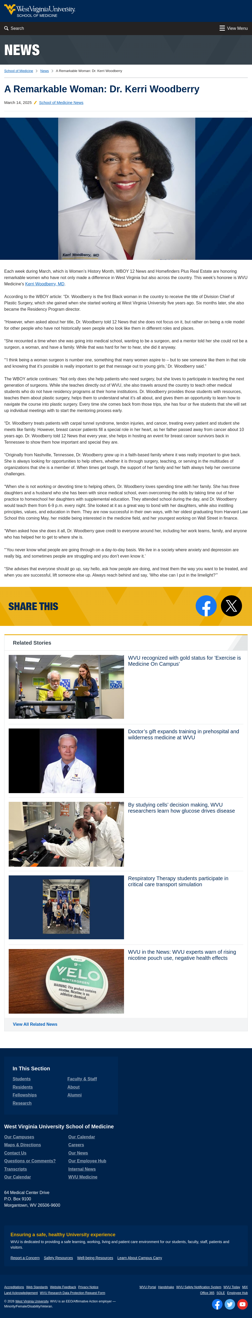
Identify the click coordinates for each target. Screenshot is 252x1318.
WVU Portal (148, 1287)
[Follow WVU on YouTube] (242, 1304)
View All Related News (35, 1024)
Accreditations (14, 1287)
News (22, 50)
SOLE (220, 1293)
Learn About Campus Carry (139, 1258)
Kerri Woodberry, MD (45, 284)
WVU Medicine (82, 1177)
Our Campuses (19, 1137)
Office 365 (207, 1293)
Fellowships (25, 1095)
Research (22, 1103)
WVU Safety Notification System (198, 1287)
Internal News (82, 1169)
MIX (245, 1287)
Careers (76, 1145)
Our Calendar (17, 1177)
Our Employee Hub (87, 1161)
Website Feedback (63, 1287)
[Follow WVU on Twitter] (230, 1304)
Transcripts (15, 1169)
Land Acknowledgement (21, 1293)
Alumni (74, 1095)
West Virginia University (31, 1301)
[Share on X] (231, 605)
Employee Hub (237, 1293)
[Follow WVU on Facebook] (217, 1304)
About (73, 1087)
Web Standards (37, 1287)
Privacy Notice (88, 1287)
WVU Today (232, 1287)
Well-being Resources (95, 1258)
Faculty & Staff (82, 1079)
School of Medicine (18, 71)
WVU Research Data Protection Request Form (72, 1293)
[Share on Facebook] (206, 605)
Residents (23, 1087)
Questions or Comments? (30, 1161)
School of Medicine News (61, 102)
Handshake (166, 1287)
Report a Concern (25, 1258)
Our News (78, 1153)
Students (22, 1079)
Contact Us (15, 1153)
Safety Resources (58, 1258)
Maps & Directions (22, 1145)
